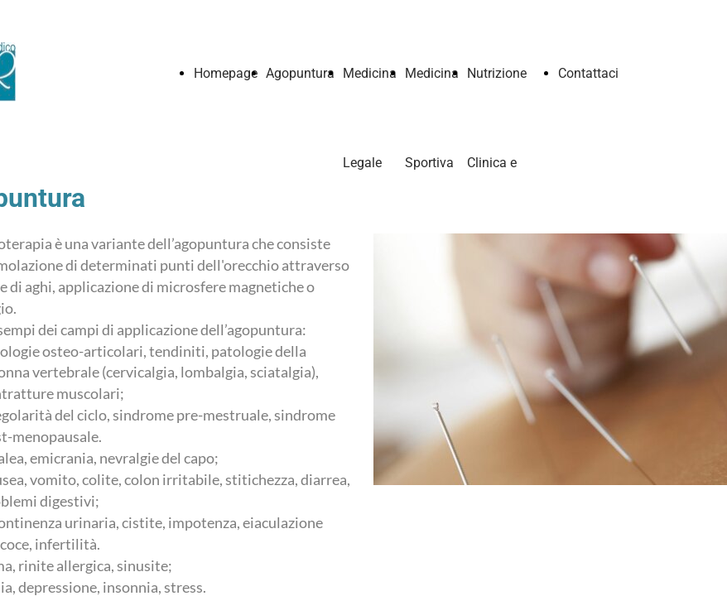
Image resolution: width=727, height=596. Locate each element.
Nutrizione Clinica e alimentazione (508, 162)
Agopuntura (300, 73)
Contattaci (588, 73)
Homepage (226, 73)
